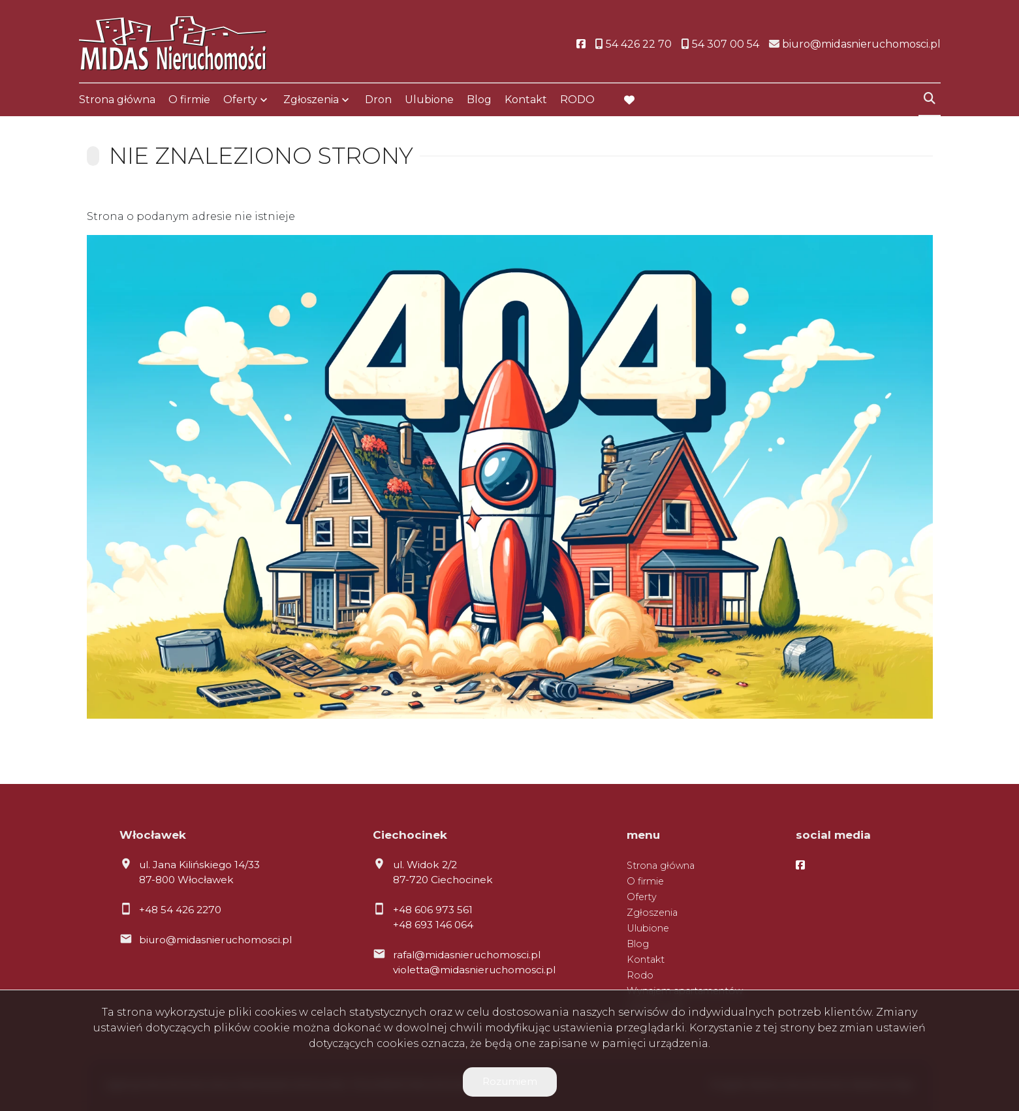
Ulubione (429, 99)
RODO (577, 99)
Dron (378, 99)
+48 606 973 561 (433, 909)
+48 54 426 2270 (180, 909)
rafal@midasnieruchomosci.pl (467, 954)
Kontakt (526, 99)
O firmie (189, 99)
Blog (479, 99)
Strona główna (117, 99)
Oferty (240, 99)
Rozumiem (509, 1081)
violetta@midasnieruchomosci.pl (474, 969)
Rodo (640, 975)
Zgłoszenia (311, 99)
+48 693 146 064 (433, 924)
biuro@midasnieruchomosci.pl (215, 939)
